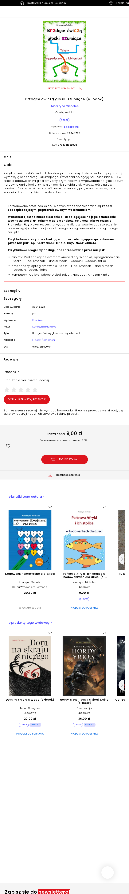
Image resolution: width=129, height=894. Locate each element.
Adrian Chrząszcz (30, 708)
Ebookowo (71, 127)
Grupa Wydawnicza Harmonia (30, 587)
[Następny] (121, 559)
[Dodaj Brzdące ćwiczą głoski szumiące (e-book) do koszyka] (64, 459)
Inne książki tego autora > (24, 496)
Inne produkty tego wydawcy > (28, 622)
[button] (64, 52)
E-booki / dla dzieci (43, 340)
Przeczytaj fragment (65, 88)
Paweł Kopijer (84, 708)
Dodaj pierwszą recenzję (27, 399)
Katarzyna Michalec (64, 106)
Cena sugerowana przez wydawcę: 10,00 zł (65, 440)
